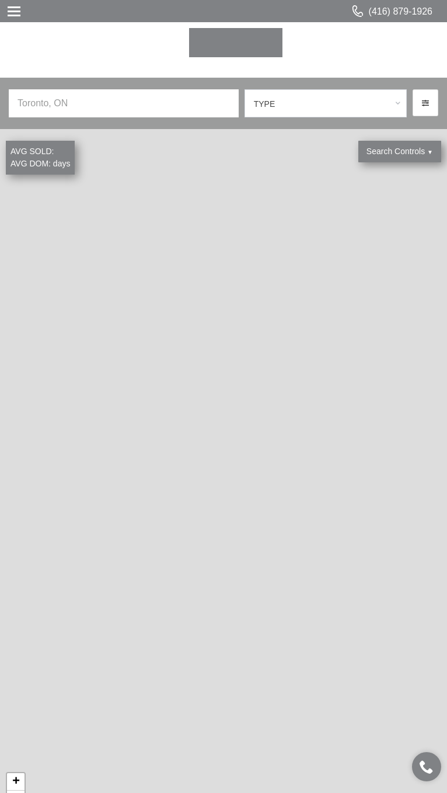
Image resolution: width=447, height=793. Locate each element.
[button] (425, 102)
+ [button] (16, 782)
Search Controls (399, 151)
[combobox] (326, 103)
